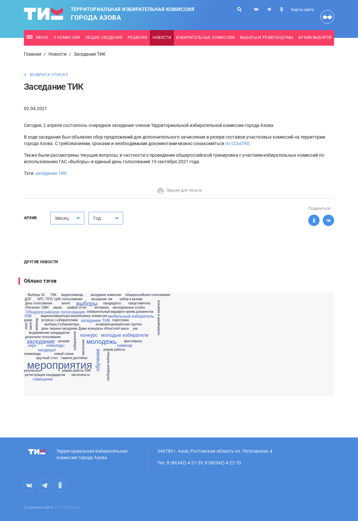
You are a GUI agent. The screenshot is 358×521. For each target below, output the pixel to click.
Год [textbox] (97, 218)
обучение (97, 360)
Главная (32, 54)
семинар (124, 345)
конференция (106, 324)
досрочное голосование (42, 337)
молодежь (102, 341)
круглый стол (47, 358)
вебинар (36, 324)
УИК (28, 316)
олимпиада (32, 354)
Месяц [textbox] (62, 218)
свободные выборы (108, 366)
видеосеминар (72, 295)
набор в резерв (131, 299)
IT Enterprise (69, 507)
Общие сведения (104, 37)
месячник (83, 347)
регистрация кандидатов (45, 375)
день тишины (51, 328)
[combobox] (67, 218)
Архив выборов (315, 37)
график (72, 307)
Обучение (32, 307)
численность (80, 375)
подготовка (120, 320)
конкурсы (95, 328)
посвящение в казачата (158, 317)
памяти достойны (74, 358)
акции (57, 307)
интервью (101, 307)
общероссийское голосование (147, 295)
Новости (162, 37)
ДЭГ (28, 299)
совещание (43, 379)
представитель (139, 303)
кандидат (47, 350)
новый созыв (64, 354)
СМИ (45, 307)
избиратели (75, 341)
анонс (65, 303)
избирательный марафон (106, 311)
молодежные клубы (129, 307)
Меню (37, 37)
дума (28, 320)
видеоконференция (55, 316)
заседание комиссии (105, 295)
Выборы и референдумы (266, 37)
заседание (40, 342)
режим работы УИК (76, 370)
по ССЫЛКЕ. (238, 143)
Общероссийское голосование (55, 312)
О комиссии (66, 37)
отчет (83, 307)
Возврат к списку (49, 75)
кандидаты (112, 303)
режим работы (114, 349)
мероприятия (59, 365)
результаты (32, 370)
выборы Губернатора (61, 324)
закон (30, 326)
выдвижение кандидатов (49, 332)
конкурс (89, 335)
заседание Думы (74, 328)
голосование (72, 299)
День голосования (38, 303)
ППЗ (49, 299)
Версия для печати (179, 190)
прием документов (139, 311)
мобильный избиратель (131, 316)
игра (26, 326)
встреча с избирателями (59, 320)
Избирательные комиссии (205, 37)
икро (32, 345)
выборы (87, 304)
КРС (40, 299)
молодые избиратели (124, 335)
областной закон (116, 328)
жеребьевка (80, 316)
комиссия (99, 316)
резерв (63, 341)
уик (135, 328)
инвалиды (56, 345)
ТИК (53, 295)
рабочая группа (129, 324)
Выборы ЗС (36, 295)
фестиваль (133, 341)
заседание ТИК (51, 173)
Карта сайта (302, 9)
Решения (137, 37)
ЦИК (57, 299)
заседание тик (101, 299)
